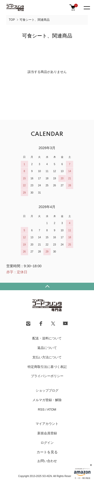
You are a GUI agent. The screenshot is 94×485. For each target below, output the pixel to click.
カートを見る (47, 452)
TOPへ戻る (47, 286)
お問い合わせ (47, 461)
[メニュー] (86, 7)
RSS (41, 409)
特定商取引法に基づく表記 (47, 367)
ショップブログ (47, 390)
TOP (12, 19)
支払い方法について (47, 357)
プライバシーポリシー (47, 376)
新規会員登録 (47, 433)
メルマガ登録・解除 (47, 400)
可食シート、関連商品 (35, 19)
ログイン (47, 443)
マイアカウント (47, 424)
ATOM (51, 409)
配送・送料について (47, 338)
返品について (47, 348)
